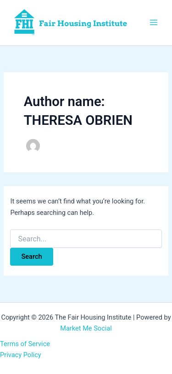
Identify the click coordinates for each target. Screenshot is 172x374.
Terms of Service (25, 344)
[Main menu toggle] (153, 22)
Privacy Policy (20, 355)
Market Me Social (86, 328)
